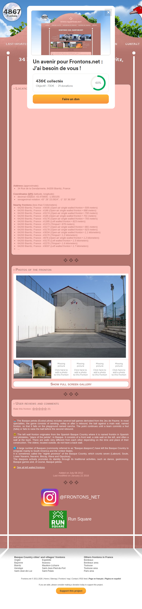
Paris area (89, 571)
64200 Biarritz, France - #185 (33, 216)
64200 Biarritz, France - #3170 (34, 235)
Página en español (113, 579)
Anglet (17, 560)
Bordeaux (88, 560)
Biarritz (17, 565)
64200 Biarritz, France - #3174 (34, 213)
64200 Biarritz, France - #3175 (34, 240)
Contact (132, 44)
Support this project (71, 590)
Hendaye (18, 568)
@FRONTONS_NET (71, 497)
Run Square (71, 518)
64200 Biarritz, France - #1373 (34, 224)
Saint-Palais (48, 571)
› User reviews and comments (36, 403)
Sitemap (53, 579)
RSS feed (83, 579)
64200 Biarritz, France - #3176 (34, 218)
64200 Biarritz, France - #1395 (34, 221)
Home (46, 579)
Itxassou (46, 562)
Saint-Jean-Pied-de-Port (54, 568)
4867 (12, 11)
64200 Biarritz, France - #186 (33, 210)
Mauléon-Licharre (50, 565)
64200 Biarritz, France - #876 (33, 237)
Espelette (46, 560)
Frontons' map (64, 579)
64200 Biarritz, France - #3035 (34, 207)
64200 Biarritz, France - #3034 (34, 232)
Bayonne (18, 562)
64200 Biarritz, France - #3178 (34, 229)
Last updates (17, 44)
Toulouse (88, 565)
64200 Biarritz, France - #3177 (34, 226)
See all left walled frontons (31, 467)
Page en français (96, 579)
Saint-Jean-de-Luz (23, 571)
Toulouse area (91, 568)
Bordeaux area (91, 562)
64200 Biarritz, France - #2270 (34, 243)
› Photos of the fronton (32, 270)
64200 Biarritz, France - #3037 (34, 246)
